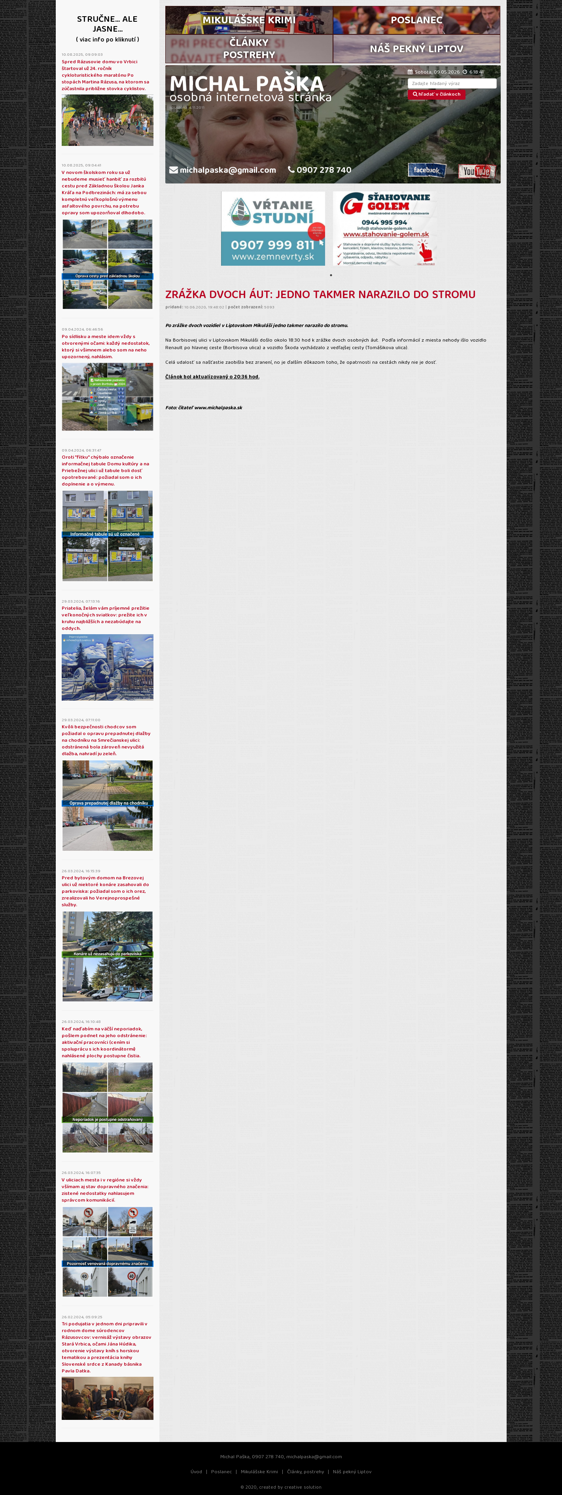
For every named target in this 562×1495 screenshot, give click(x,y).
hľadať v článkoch (436, 94)
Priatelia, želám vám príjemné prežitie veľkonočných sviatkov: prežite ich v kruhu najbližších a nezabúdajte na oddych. (105, 618)
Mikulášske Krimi (259, 1472)
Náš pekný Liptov (352, 1472)
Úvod (196, 1472)
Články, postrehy (305, 1472)
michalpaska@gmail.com (222, 171)
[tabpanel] (273, 228)
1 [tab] (331, 275)
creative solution (303, 1488)
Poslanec (221, 1472)
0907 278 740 (320, 171)
